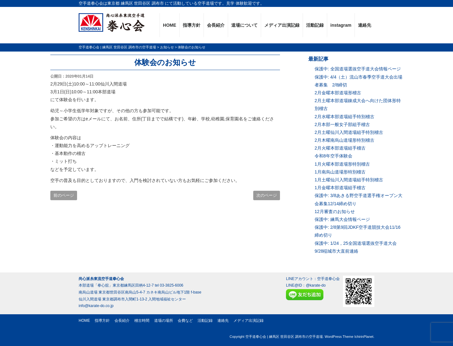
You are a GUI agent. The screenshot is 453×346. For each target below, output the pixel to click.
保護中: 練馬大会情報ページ (342, 219)
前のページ (63, 195)
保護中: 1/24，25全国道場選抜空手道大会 (356, 243)
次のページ (266, 195)
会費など (185, 320)
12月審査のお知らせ (335, 211)
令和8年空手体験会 (333, 155)
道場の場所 (163, 320)
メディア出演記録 (281, 25)
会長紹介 (216, 25)
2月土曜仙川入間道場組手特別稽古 (349, 132)
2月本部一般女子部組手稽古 (342, 124)
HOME (169, 25)
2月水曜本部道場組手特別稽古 (344, 116)
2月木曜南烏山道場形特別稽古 (344, 140)
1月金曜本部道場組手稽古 (340, 187)
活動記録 (315, 25)
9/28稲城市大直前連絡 (336, 251)
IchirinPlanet (363, 336)
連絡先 (364, 25)
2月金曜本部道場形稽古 (338, 92)
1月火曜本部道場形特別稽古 (342, 164)
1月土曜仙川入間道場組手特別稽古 (349, 179)
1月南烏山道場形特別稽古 (340, 171)
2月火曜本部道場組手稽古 (340, 148)
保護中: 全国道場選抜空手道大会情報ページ (358, 68)
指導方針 (191, 25)
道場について (244, 25)
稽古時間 (141, 320)
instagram (340, 25)
